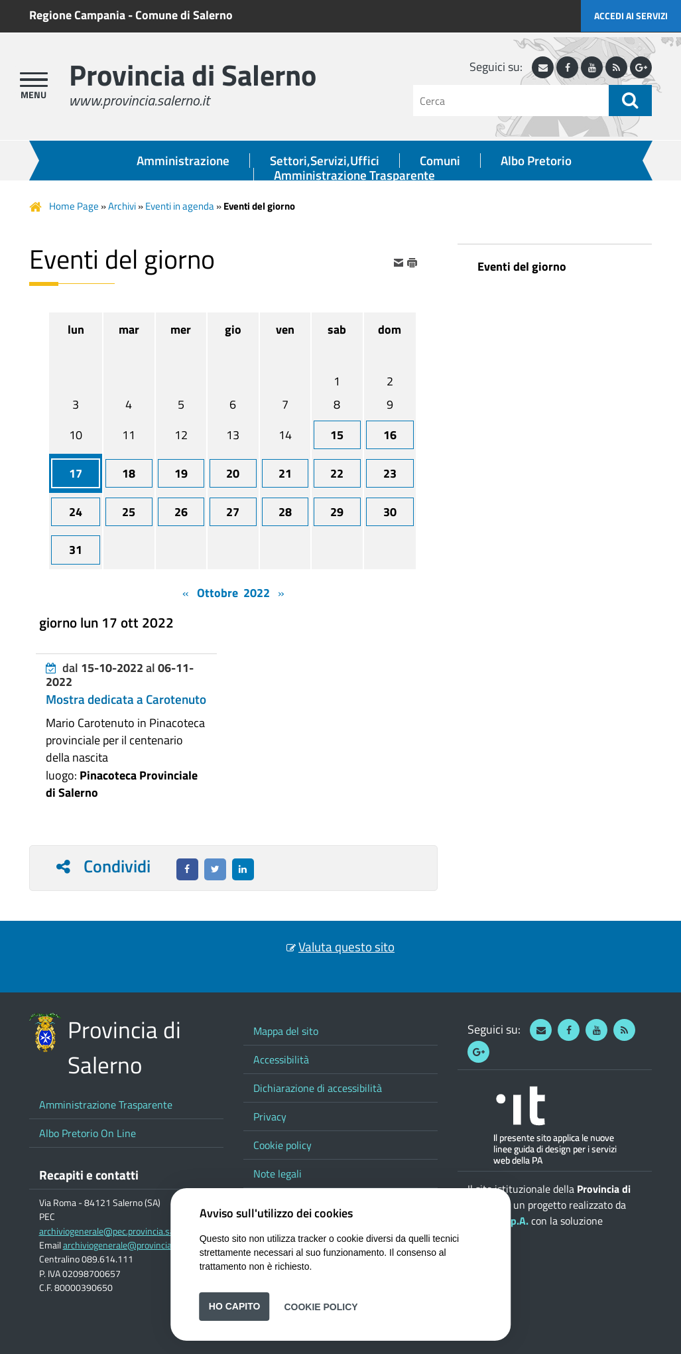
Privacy (269, 1116)
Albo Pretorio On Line (87, 1133)
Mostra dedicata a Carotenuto (126, 699)
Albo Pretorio (536, 160)
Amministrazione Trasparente (354, 175)
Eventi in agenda (179, 206)
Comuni (440, 160)
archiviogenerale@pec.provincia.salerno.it (120, 1231)
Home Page (74, 206)
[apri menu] (33, 79)
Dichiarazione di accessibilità (317, 1088)
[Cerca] (511, 100)
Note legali (277, 1174)
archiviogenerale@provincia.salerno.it (136, 1245)
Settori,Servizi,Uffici (324, 160)
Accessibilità (281, 1059)
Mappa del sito (285, 1031)
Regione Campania (77, 15)
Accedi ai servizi (631, 16)
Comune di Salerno (184, 15)
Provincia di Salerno (192, 74)
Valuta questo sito (346, 947)
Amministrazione (183, 160)
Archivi (122, 206)
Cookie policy (282, 1145)
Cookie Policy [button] (320, 1306)
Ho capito (235, 1306)
